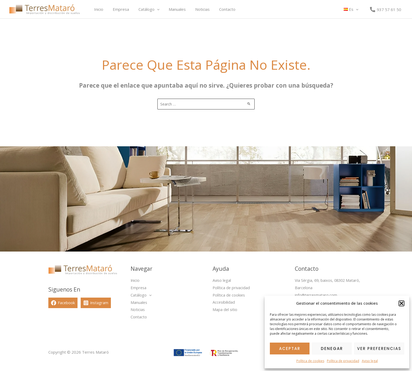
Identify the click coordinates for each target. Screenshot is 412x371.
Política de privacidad (343, 361)
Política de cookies (310, 361)
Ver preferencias (379, 348)
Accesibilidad (224, 302)
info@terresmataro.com (316, 295)
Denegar (332, 348)
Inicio (97, 9)
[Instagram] (96, 303)
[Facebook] (63, 303)
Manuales (172, 9)
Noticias (195, 9)
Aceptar (289, 348)
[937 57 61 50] (385, 9)
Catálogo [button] (145, 9)
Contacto (219, 9)
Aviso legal (370, 361)
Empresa (118, 9)
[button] (401, 303)
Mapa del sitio (225, 309)
